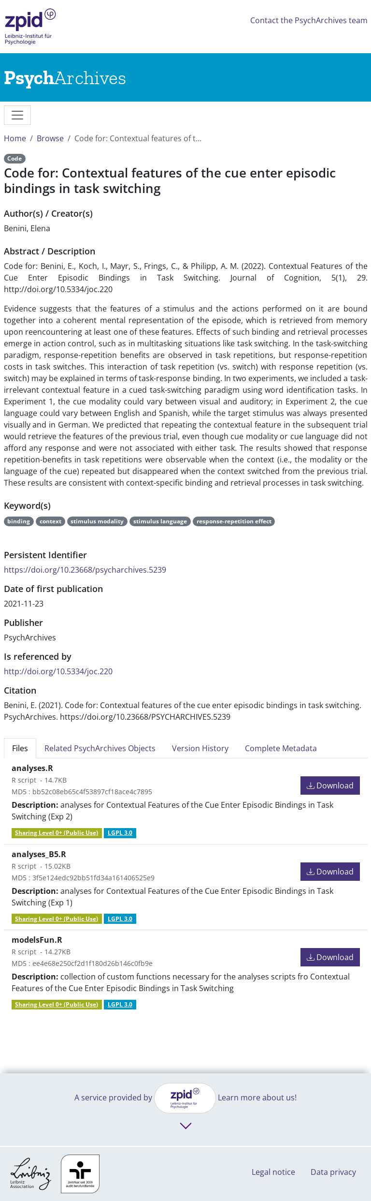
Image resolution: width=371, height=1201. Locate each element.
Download (330, 785)
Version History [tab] (200, 748)
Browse (50, 138)
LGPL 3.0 (120, 833)
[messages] (17, 115)
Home (15, 138)
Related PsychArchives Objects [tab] (100, 748)
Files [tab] (20, 748)
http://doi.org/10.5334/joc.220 (58, 671)
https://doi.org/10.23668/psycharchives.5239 (85, 569)
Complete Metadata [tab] (281, 748)
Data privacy (333, 1172)
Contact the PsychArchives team (309, 20)
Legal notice (273, 1172)
